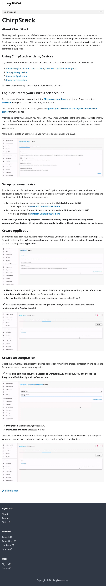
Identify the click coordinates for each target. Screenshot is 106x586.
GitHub (6, 568)
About (5, 514)
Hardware (8, 545)
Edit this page (10, 490)
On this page (10, 12)
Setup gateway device (16, 72)
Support (7, 549)
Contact (5, 518)
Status (6, 522)
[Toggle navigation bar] (4, 4)
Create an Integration (16, 80)
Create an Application (16, 76)
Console (7, 537)
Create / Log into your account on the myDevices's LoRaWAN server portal (41, 68)
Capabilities (9, 541)
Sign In (6, 564)
